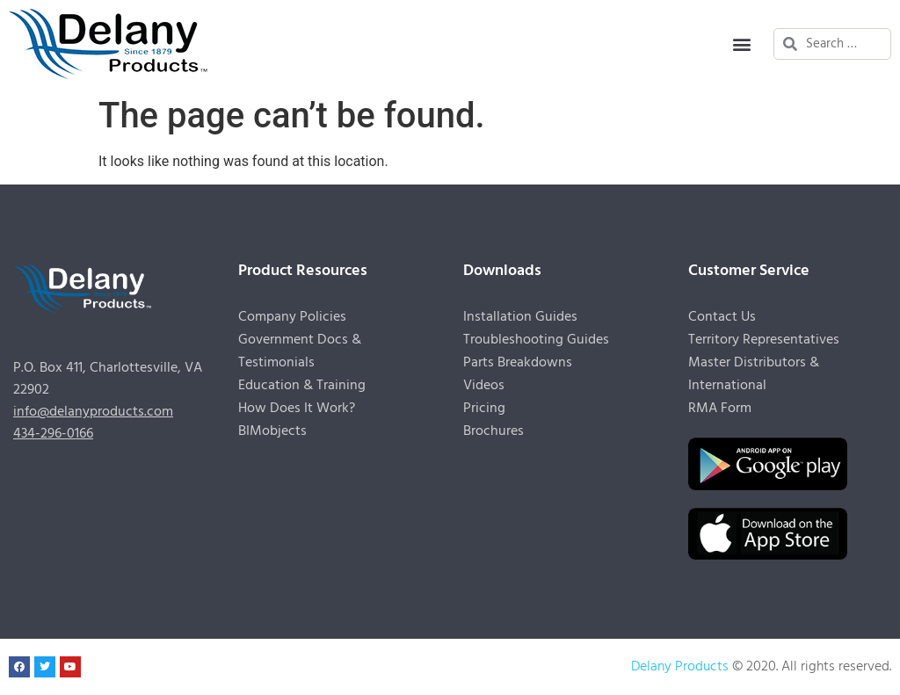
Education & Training (302, 385)
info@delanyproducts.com (93, 412)
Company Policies (292, 317)
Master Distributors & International (753, 374)
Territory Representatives (763, 340)
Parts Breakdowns (517, 362)
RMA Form (719, 408)
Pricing (484, 408)
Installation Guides (520, 317)
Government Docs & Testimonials (299, 351)
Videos (483, 385)
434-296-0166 (53, 434)
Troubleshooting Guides (536, 340)
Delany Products (680, 666)
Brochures (493, 431)
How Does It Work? (296, 408)
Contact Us (722, 317)
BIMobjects (272, 431)
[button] (741, 44)
